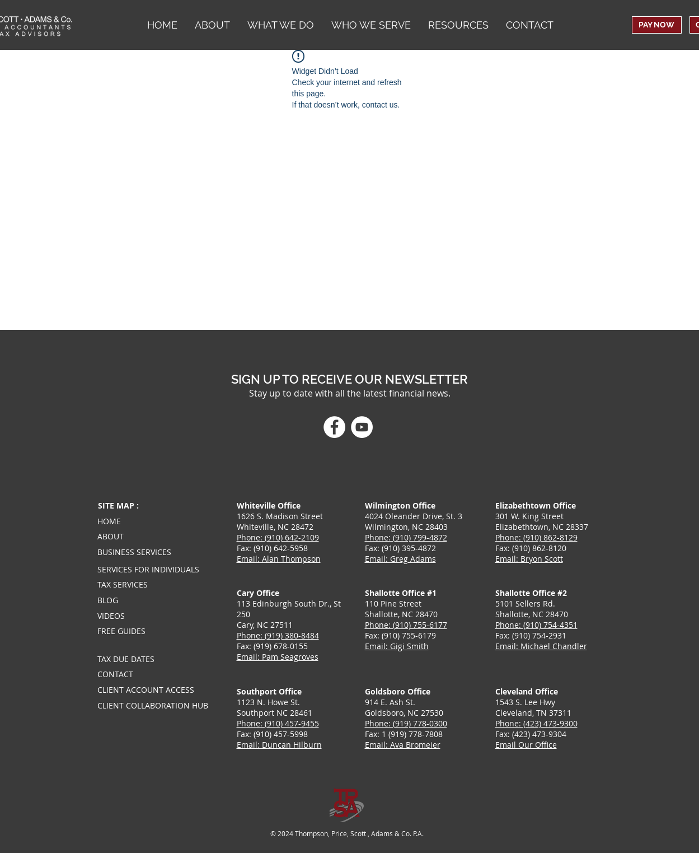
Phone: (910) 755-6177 (406, 624)
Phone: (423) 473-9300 (536, 723)
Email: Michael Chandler (541, 646)
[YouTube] (362, 427)
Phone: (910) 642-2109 (278, 537)
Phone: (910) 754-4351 (536, 624)
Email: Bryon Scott (529, 558)
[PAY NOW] (657, 25)
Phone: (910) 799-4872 (406, 537)
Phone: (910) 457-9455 (278, 723)
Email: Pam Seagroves (277, 656)
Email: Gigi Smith (397, 646)
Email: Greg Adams (400, 558)
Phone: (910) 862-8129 (536, 537)
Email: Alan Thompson (279, 558)
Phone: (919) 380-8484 (278, 635)
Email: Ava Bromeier (402, 744)
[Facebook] (334, 427)
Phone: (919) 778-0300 (406, 723)
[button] (370, 24)
